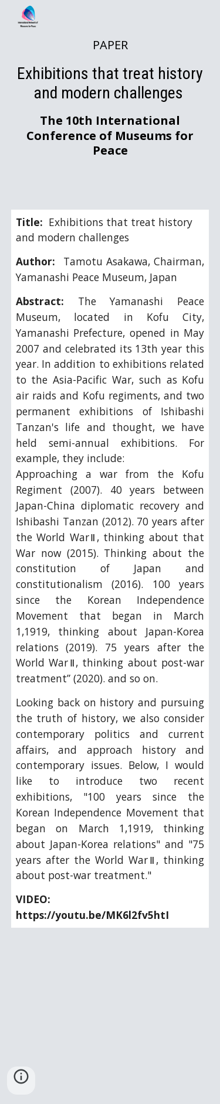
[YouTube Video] (110, 1023)
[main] (110, 98)
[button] (21, 1081)
